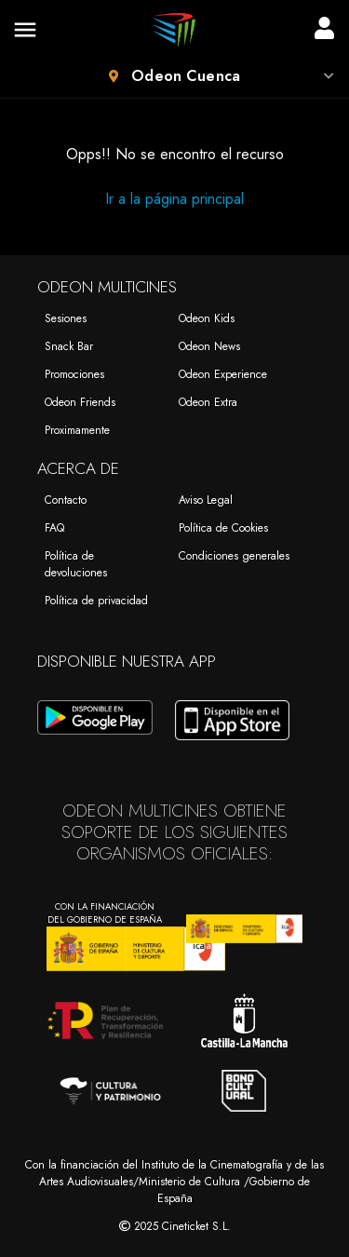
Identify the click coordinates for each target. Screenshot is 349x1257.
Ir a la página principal (174, 199)
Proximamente (77, 430)
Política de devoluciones (76, 564)
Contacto (66, 500)
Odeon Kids (207, 318)
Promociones (74, 374)
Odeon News (209, 346)
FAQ (54, 528)
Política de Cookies (223, 528)
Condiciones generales (234, 555)
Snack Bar (69, 346)
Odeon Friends (80, 402)
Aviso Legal (206, 500)
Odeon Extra (208, 402)
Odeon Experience (223, 374)
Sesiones (66, 318)
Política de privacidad (96, 600)
